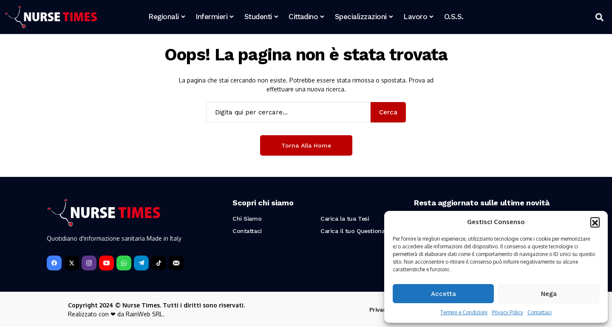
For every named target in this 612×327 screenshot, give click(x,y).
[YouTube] (106, 263)
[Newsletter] (176, 263)
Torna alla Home (306, 145)
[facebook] (54, 263)
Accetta (443, 294)
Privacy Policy (507, 312)
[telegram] (141, 263)
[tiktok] (158, 263)
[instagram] (89, 263)
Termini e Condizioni (463, 312)
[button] (595, 222)
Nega (549, 294)
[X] (71, 263)
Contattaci (539, 312)
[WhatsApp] (123, 263)
